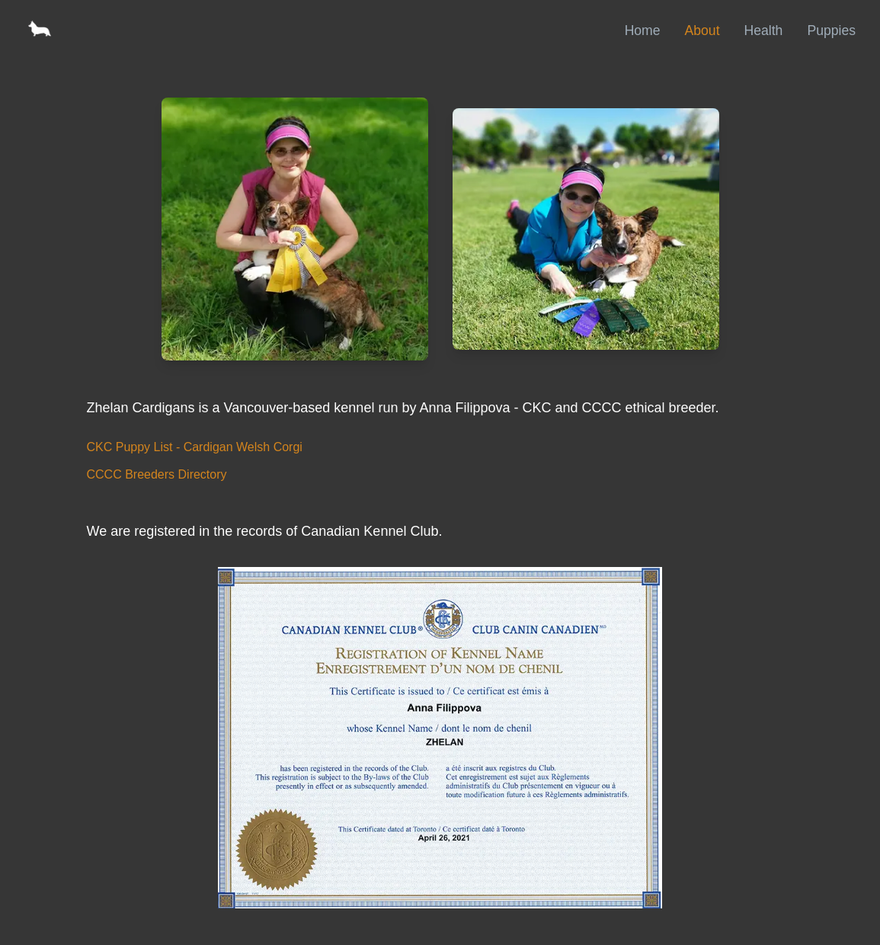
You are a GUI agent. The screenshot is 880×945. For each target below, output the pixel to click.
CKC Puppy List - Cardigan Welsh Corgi (194, 446)
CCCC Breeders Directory (157, 474)
